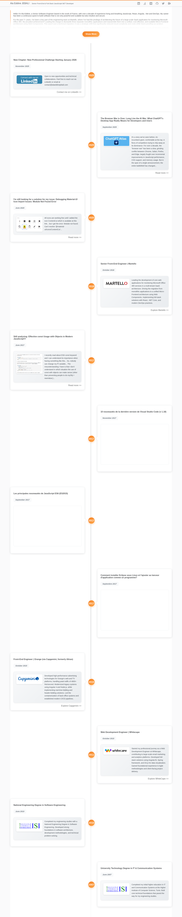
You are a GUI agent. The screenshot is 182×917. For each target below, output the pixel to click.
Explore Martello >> (160, 310)
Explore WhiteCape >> (158, 779)
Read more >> (161, 173)
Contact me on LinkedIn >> (69, 92)
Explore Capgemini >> (71, 706)
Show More (91, 34)
